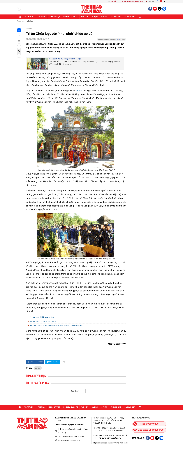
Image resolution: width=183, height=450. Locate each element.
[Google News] (111, 40)
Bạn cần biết (130, 17)
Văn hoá (30, 21)
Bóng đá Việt (54, 17)
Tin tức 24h (29, 17)
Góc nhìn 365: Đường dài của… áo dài (43, 321)
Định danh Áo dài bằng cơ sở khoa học (65, 59)
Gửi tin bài (150, 1)
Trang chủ (21, 21)
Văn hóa (84, 17)
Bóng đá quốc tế (70, 17)
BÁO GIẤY (113, 1)
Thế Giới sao (116, 17)
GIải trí (104, 17)
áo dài (79, 90)
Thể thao (42, 17)
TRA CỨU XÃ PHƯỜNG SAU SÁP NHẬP (132, 1)
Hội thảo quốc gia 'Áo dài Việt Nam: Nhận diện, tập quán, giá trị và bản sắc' (56, 326)
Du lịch (95, 17)
